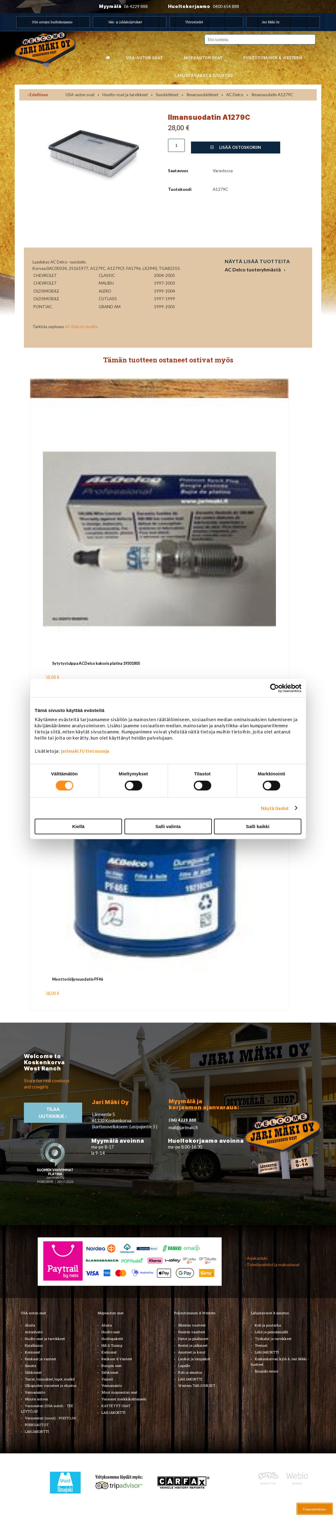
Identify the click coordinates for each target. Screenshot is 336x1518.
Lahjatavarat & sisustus (203, 75)
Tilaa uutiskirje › (315, 1509)
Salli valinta (168, 826)
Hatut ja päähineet (193, 1338)
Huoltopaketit (112, 1338)
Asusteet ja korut (191, 1352)
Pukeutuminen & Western (195, 1313)
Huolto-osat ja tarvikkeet (125, 94)
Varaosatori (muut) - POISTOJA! (50, 1418)
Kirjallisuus (34, 1345)
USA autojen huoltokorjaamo (52, 22)
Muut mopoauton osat (119, 1392)
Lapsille (184, 1365)
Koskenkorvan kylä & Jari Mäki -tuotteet (280, 1362)
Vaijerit (107, 1379)
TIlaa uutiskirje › (53, 1113)
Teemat (261, 1345)
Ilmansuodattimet (202, 94)
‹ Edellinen (37, 94)
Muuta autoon (36, 1399)
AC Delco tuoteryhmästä (253, 269)
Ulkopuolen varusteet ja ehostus (50, 1385)
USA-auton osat (144, 57)
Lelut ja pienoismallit (271, 1332)
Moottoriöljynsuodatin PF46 (77, 979)
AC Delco (234, 94)
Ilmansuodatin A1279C (272, 94)
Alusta (30, 1325)
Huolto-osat (110, 1332)
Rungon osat (111, 1365)
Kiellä (78, 826)
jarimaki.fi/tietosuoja (85, 751)
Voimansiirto (35, 1392)
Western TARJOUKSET (196, 1385)
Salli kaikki (257, 826)
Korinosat (32, 1352)
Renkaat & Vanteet (116, 1359)
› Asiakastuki (256, 1258)
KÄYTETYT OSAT (115, 1405)
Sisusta (30, 1365)
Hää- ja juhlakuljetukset (125, 22)
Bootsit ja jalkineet (193, 1345)
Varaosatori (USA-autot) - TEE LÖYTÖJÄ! (47, 1408)
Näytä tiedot (275, 808)
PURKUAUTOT (36, 1424)
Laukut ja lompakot (194, 1359)
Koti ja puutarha (268, 1325)
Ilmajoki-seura (266, 1371)
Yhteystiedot (194, 22)
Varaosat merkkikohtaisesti (123, 1399)
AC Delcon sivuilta (81, 326)
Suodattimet (167, 94)
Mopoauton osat (203, 57)
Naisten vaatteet (191, 1332)
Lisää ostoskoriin (235, 147)
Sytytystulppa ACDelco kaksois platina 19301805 (96, 663)
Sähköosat (33, 1372)
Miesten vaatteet (192, 1325)
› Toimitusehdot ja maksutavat (272, 1264)
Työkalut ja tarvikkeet (273, 1338)
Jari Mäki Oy (271, 22)
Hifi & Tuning (111, 1345)
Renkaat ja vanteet (40, 1359)
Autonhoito (34, 1332)
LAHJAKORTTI (37, 1431)
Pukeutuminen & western (272, 57)
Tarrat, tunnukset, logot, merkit (50, 1379)
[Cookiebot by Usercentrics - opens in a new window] (274, 688)
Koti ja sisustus (190, 1372)
